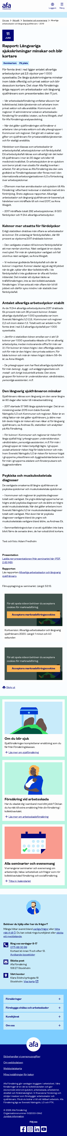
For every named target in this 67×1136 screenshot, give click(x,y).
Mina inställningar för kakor (18, 1074)
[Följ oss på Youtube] (43, 1129)
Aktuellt (15, 20)
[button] (33, 610)
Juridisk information (13, 1116)
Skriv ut (8, 687)
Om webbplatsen (13, 1062)
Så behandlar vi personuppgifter (21, 1056)
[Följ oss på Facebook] (23, 1129)
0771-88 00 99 (18, 947)
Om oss (5, 20)
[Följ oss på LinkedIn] (37, 1129)
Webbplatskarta (12, 1068)
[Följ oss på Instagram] (30, 1129)
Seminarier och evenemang (35, 20)
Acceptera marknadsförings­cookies (33, 614)
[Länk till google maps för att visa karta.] (31, 981)
